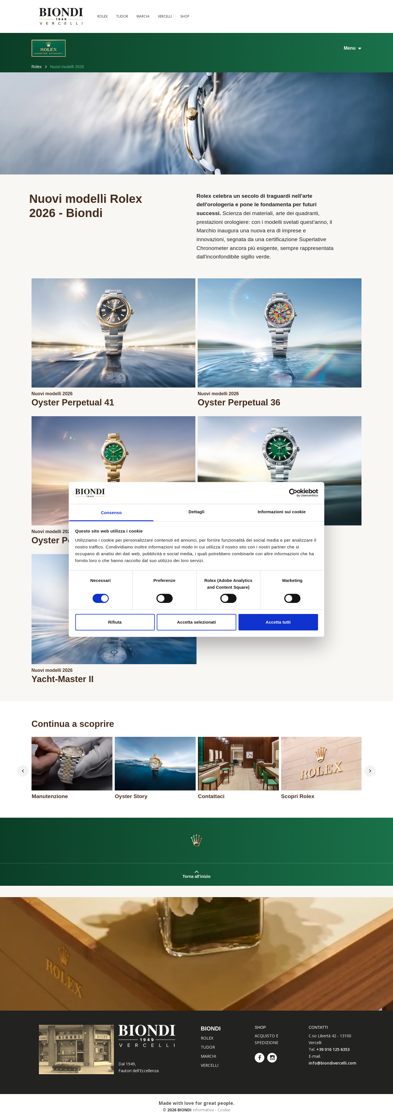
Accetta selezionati (196, 622)
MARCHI (143, 16)
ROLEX (102, 16)
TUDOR (122, 16)
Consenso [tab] (111, 512)
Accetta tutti (278, 622)
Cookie (224, 1109)
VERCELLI (165, 16)
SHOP (184, 16)
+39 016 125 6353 (333, 1049)
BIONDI (211, 1028)
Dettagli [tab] (196, 511)
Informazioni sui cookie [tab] (282, 511)
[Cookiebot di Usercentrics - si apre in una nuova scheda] (293, 493)
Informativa (203, 1109)
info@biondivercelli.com (332, 1063)
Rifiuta (115, 622)
